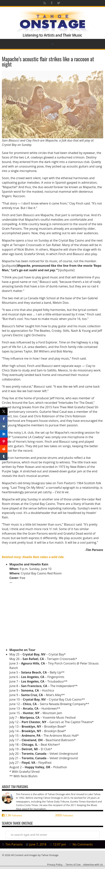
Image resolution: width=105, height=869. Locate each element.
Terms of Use (73, 864)
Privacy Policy (54, 864)
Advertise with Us (93, 864)
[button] (52, 44)
